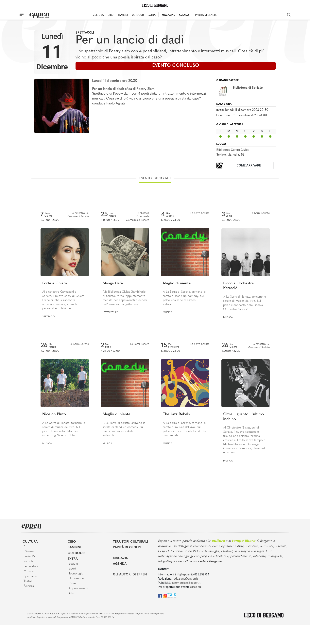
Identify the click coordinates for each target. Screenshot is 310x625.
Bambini (74, 547)
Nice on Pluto (54, 414)
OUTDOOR (138, 15)
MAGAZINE (168, 15)
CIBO (110, 15)
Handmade (76, 578)
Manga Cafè (113, 283)
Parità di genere (127, 547)
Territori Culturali (130, 541)
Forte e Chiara (54, 283)
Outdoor (76, 553)
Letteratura (110, 312)
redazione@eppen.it (185, 578)
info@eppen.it (184, 574)
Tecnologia (76, 573)
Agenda (120, 564)
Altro (72, 593)
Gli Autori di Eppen (130, 574)
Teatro (28, 581)
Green (73, 583)
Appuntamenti (78, 588)
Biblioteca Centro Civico (232, 150)
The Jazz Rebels (176, 414)
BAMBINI (122, 15)
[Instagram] (165, 595)
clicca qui (195, 586)
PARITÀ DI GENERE (206, 15)
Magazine (121, 558)
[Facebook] (160, 595)
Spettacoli (85, 32)
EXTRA (152, 15)
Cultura (30, 541)
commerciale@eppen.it (185, 582)
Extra (73, 559)
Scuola (73, 563)
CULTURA (98, 15)
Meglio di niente (177, 283)
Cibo (72, 541)
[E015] (171, 595)
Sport (72, 568)
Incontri (29, 561)
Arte (26, 546)
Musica (167, 312)
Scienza (29, 586)
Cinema (29, 551)
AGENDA (184, 15)
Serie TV (29, 556)
